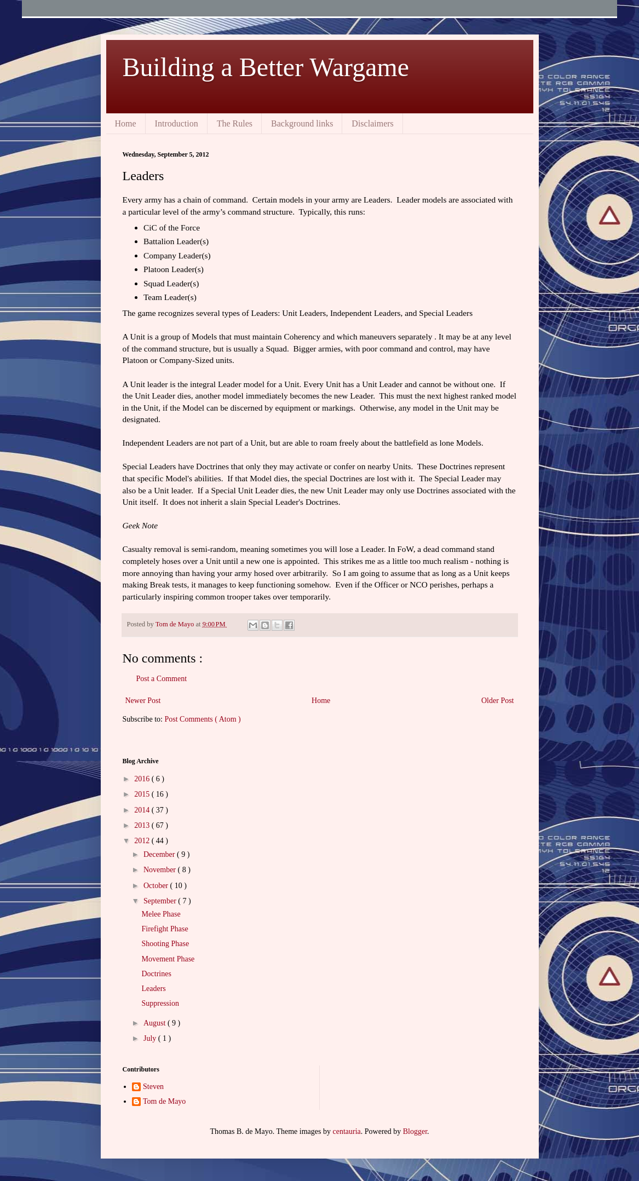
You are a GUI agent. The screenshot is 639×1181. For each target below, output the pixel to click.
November (160, 870)
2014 (143, 810)
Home (125, 123)
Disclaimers (372, 123)
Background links (302, 123)
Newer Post (143, 700)
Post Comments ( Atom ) (203, 719)
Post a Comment (161, 679)
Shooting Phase (165, 944)
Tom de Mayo (164, 1101)
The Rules (234, 123)
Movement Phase (167, 959)
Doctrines (156, 974)
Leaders (153, 988)
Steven (153, 1086)
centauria (346, 1131)
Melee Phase (160, 914)
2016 (143, 779)
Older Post (497, 700)
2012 (143, 841)
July (150, 1038)
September (160, 901)
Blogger (415, 1131)
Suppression (160, 1003)
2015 (143, 794)
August (155, 1023)
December (160, 854)
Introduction (176, 123)
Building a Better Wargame (266, 67)
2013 (143, 825)
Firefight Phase (164, 929)
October (156, 886)
